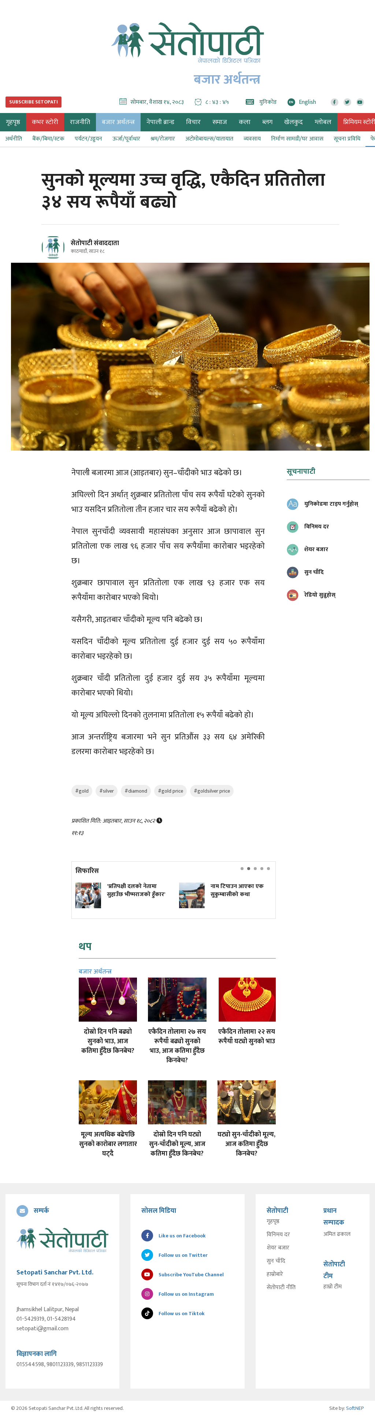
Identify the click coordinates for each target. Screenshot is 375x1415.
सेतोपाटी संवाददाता (95, 243)
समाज (219, 122)
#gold (82, 791)
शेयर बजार (278, 1248)
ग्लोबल (323, 122)
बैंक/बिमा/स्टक (48, 139)
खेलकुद (293, 122)
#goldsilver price (212, 791)
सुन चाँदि (276, 1261)
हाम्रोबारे (275, 1274)
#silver (106, 791)
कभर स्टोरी (45, 122)
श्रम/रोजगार (163, 139)
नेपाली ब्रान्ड (160, 122)
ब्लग (267, 122)
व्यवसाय (252, 139)
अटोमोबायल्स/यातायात (209, 139)
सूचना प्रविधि (347, 139)
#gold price (170, 791)
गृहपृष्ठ (273, 1221)
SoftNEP (355, 1407)
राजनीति (80, 122)
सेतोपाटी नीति (281, 1287)
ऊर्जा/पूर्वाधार (126, 139)
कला (244, 122)
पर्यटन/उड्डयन (88, 139)
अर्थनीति (13, 139)
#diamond (136, 791)
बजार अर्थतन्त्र (118, 122)
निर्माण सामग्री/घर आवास (297, 139)
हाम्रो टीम (332, 1287)
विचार (193, 122)
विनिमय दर (278, 1235)
